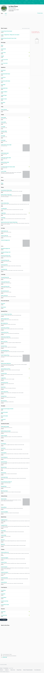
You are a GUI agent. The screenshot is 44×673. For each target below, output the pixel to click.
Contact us (7, 669)
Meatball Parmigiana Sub (5, 248)
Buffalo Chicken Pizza (5, 318)
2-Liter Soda (3, 52)
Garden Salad (3, 117)
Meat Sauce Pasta (4, 490)
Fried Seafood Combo (5, 604)
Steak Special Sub (4, 264)
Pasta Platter (3, 530)
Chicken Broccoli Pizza (5, 327)
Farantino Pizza (4, 373)
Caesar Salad (3, 122)
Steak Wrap (3, 217)
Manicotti (3, 539)
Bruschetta (3, 102)
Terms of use (12, 669)
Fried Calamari (3, 597)
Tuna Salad (3, 126)
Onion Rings (3, 84)
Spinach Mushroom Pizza (5, 368)
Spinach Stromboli (4, 412)
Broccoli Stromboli (4, 415)
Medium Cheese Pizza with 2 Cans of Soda (8, 38)
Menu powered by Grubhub (26, 28)
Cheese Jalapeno (4, 91)
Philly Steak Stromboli (5, 426)
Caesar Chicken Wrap (5, 203)
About (6, 13)
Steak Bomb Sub (4, 269)
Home (1, 667)
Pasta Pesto (3, 448)
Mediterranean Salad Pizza (6, 363)
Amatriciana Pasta (4, 477)
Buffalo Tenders (4, 98)
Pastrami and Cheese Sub (5, 255)
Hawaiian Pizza (3, 396)
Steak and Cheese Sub (5, 260)
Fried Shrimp (3, 590)
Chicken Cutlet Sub (4, 235)
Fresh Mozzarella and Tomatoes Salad (8, 166)
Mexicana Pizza (4, 400)
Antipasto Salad (4, 131)
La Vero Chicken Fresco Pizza (6, 314)
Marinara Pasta (4, 467)
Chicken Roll (3, 419)
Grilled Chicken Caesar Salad (6, 144)
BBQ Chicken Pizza (4, 323)
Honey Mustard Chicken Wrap (6, 190)
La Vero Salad (3, 171)
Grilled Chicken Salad (5, 153)
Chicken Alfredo (4, 582)
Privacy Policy (19, 669)
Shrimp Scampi (3, 498)
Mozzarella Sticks (4, 88)
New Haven (6, 667)
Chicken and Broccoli (5, 552)
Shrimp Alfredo (3, 507)
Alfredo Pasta (3, 472)
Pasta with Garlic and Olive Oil (6, 481)
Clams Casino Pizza (4, 391)
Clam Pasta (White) (4, 511)
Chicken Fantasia (4, 566)
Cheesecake (3, 611)
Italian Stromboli (4, 435)
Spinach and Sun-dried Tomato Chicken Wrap (9, 222)
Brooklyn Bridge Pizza (5, 350)
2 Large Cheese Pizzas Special (6, 31)
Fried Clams (3, 593)
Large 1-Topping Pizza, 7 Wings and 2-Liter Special (10, 34)
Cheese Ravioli (3, 452)
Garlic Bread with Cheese (5, 73)
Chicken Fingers (4, 95)
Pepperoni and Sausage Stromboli (7, 408)
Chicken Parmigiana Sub (5, 240)
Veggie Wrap (3, 213)
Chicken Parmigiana (4, 557)
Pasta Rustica (3, 443)
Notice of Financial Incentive (28, 669)
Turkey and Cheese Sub (5, 281)
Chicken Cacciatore (4, 572)
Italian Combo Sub (4, 295)
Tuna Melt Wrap (4, 208)
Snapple (2, 56)
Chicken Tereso (4, 562)
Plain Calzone (3, 307)
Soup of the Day (4, 109)
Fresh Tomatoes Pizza (5, 355)
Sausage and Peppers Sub (5, 252)
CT (3, 667)
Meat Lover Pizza (4, 341)
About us (1, 669)
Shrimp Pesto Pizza (4, 382)
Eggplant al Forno (4, 519)
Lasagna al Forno (4, 525)
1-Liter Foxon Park (4, 59)
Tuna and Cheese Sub (5, 277)
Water (2, 45)
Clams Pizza (3, 387)
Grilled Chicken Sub (4, 231)
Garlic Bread (3, 70)
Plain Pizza (3, 303)
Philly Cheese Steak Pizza (5, 336)
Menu (2, 13)
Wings (2, 183)
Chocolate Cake (4, 615)
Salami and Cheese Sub (5, 286)
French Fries (3, 77)
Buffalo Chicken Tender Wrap (6, 194)
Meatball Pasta (3, 486)
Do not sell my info (37, 669)
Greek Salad (3, 140)
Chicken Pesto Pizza (4, 332)
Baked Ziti (3, 544)
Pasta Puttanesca (4, 457)
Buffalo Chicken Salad (5, 162)
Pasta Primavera (4, 461)
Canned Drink (3, 48)
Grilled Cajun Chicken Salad (6, 157)
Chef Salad (3, 135)
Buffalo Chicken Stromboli (5, 431)
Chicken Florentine (4, 577)
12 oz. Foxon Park (4, 63)
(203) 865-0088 (11, 10)
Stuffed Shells (3, 535)
